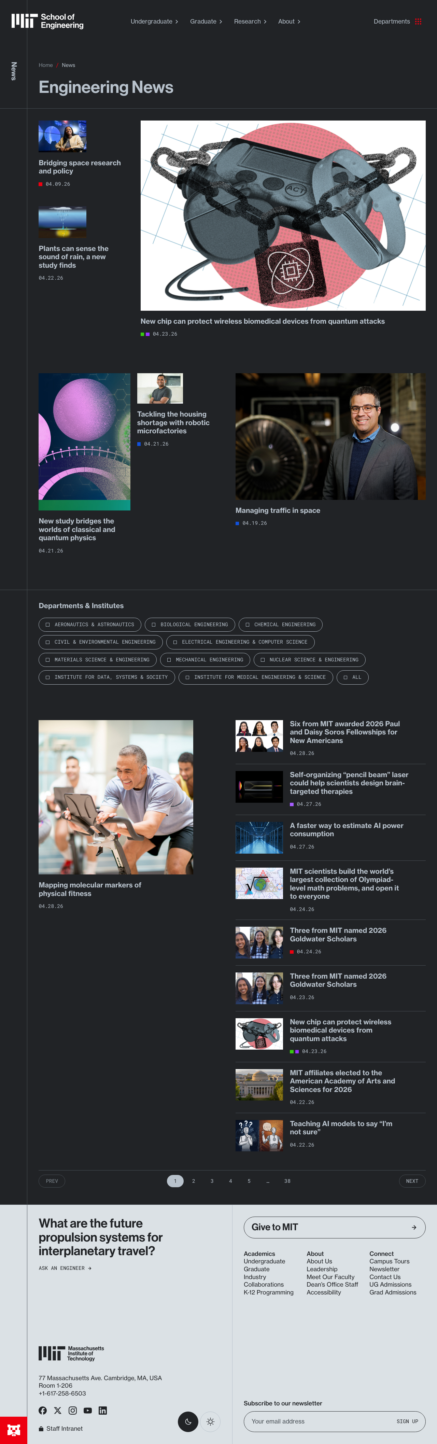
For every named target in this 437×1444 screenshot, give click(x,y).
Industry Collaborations (264, 1281)
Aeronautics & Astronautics (94, 624)
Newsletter (384, 1269)
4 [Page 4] (230, 1181)
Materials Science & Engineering (102, 659)
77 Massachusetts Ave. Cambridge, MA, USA (101, 1378)
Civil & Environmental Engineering (105, 642)
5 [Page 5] (249, 1181)
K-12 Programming (269, 1292)
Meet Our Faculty (330, 1277)
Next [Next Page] (412, 1181)
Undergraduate (155, 21)
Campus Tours (389, 1261)
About (290, 21)
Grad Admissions (392, 1292)
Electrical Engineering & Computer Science (245, 642)
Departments (397, 21)
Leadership (322, 1269)
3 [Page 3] (212, 1181)
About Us (319, 1261)
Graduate (207, 21)
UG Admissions (390, 1284)
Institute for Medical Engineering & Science (260, 677)
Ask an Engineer (65, 1268)
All (357, 677)
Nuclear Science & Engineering (314, 659)
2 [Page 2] (193, 1181)
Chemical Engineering (284, 624)
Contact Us (384, 1277)
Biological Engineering (194, 624)
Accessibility (324, 1292)
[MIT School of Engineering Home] (47, 21)
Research (251, 21)
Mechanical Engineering (209, 659)
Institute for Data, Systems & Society (111, 677)
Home (46, 65)
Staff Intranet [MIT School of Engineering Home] (61, 1429)
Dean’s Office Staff (332, 1284)
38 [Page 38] (287, 1181)
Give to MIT (334, 1227)
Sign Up (407, 1421)
